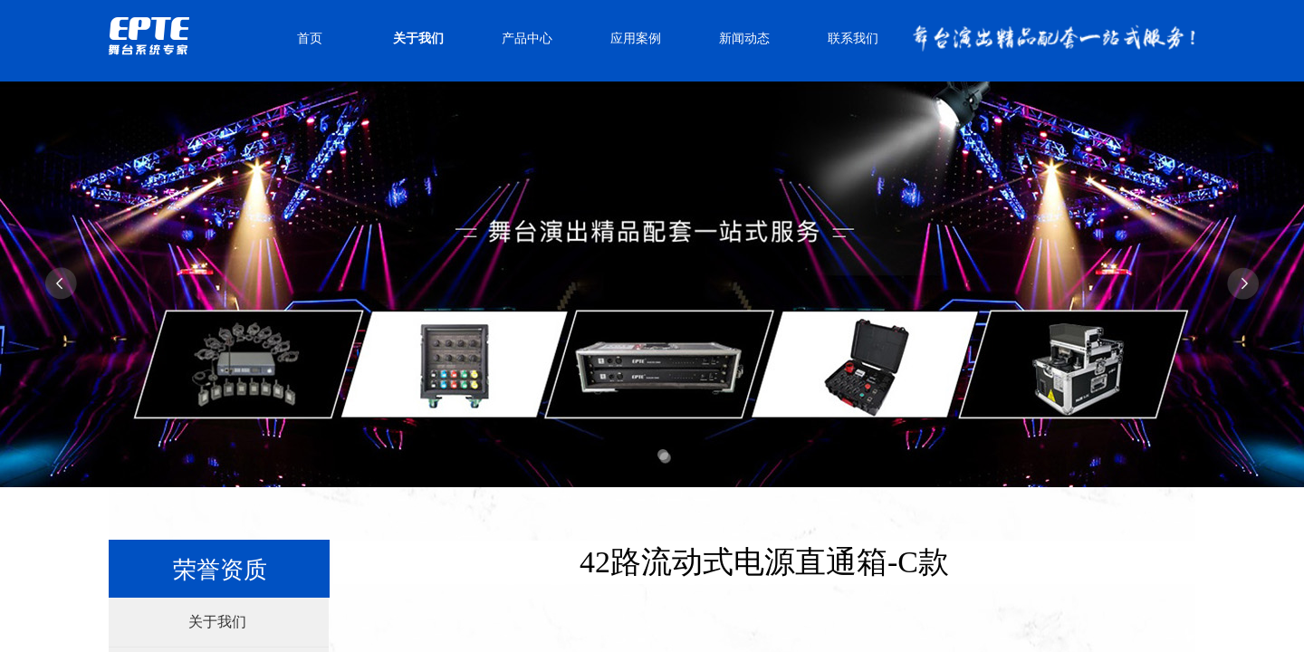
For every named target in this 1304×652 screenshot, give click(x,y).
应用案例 (635, 38)
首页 (309, 38)
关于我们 (418, 38)
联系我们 (853, 38)
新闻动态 (744, 38)
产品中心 (527, 38)
